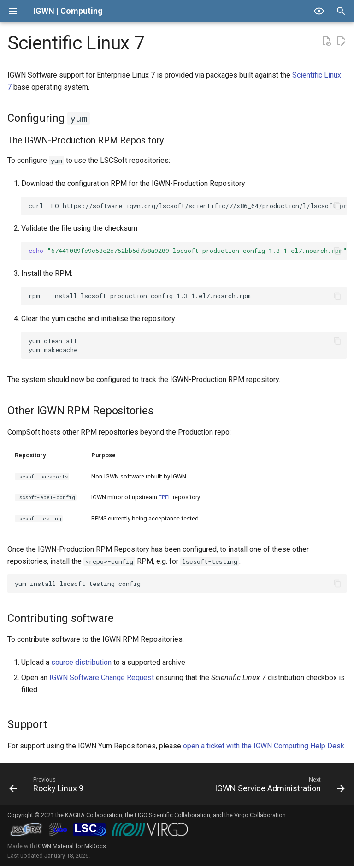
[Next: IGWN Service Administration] (278, 787)
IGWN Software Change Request (101, 677)
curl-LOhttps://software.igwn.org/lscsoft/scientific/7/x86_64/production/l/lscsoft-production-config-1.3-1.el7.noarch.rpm (188, 206)
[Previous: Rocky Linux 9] (48, 787)
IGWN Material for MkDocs (71, 845)
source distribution (81, 662)
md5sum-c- (188, 250)
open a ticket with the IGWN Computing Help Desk (263, 745)
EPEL (165, 497)
